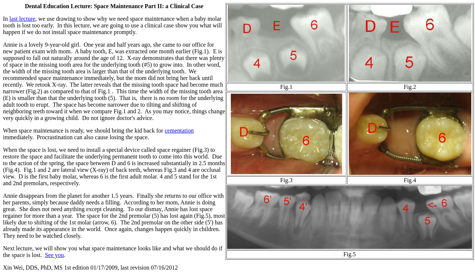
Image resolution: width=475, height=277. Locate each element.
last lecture (22, 19)
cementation (179, 130)
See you (54, 255)
